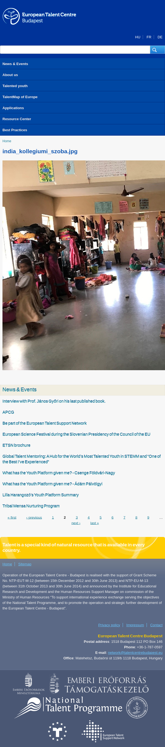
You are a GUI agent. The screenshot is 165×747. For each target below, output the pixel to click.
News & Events (15, 64)
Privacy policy (109, 625)
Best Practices (14, 130)
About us (10, 75)
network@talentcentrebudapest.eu (135, 653)
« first (12, 517)
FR (149, 37)
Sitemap (24, 564)
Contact (156, 625)
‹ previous (34, 517)
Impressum (135, 625)
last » (94, 523)
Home (6, 141)
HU (138, 37)
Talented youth (15, 86)
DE (160, 37)
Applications (13, 108)
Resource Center (16, 119)
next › (76, 523)
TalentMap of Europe (20, 97)
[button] (157, 49)
